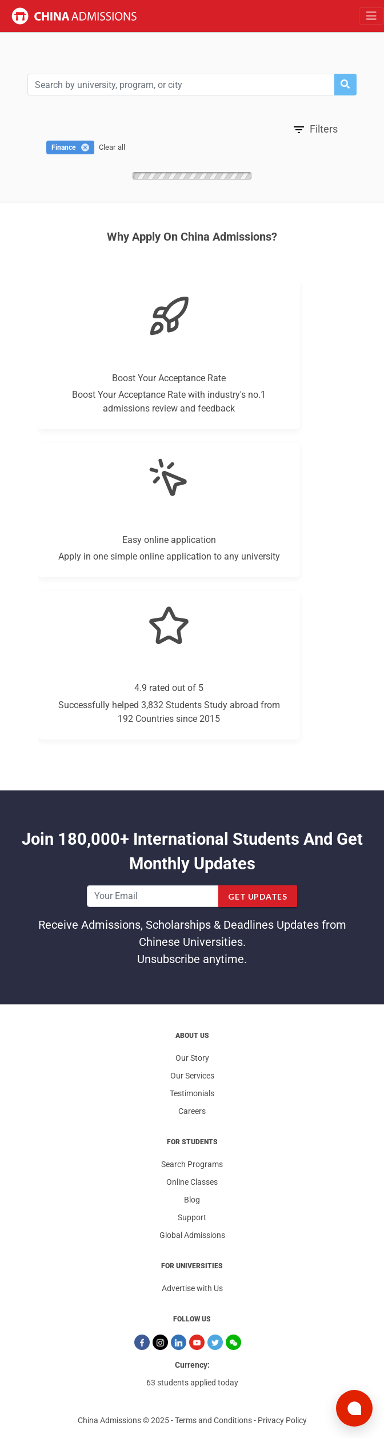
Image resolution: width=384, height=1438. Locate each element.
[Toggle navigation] (371, 16)
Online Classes (192, 1182)
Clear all (112, 147)
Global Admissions (192, 1235)
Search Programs (192, 1164)
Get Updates (257, 896)
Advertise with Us (192, 1288)
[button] (345, 84)
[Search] (180, 84)
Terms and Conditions (213, 1420)
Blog (192, 1199)
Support (192, 1217)
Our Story (192, 1057)
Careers (192, 1111)
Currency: (192, 1364)
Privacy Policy (282, 1420)
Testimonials (192, 1093)
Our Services (192, 1075)
